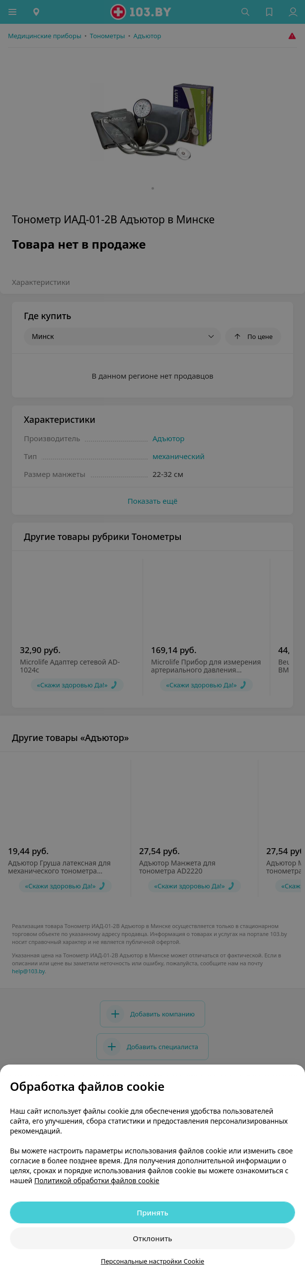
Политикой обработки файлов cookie (96, 1180)
